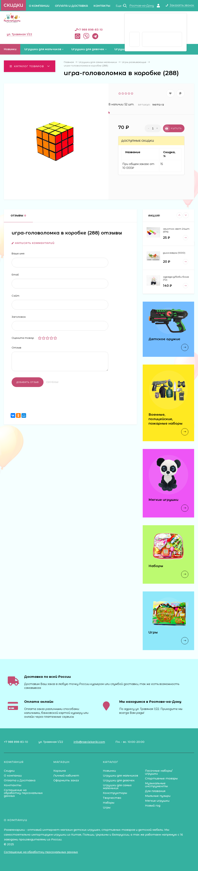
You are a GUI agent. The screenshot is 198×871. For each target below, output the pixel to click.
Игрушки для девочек (119, 780)
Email (15, 274)
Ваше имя (18, 253)
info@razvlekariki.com (89, 742)
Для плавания (155, 791)
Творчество (112, 798)
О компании (39, 6)
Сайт (15, 295)
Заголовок (19, 316)
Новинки (109, 770)
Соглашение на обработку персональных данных (23, 793)
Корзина (59, 770)
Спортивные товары (161, 778)
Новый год (152, 805)
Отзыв (16, 347)
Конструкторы (115, 793)
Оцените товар (23, 337)
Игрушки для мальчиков (120, 775)
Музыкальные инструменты (156, 785)
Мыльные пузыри (157, 796)
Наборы (108, 802)
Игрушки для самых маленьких (117, 786)
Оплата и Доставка (71, 6)
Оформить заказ (66, 780)
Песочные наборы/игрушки (158, 772)
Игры (106, 807)
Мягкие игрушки (157, 800)
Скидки (13, 5)
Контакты (102, 6)
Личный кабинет (66, 775)
